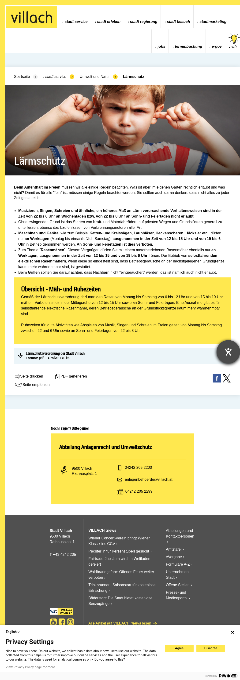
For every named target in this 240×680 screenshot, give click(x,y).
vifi (234, 40)
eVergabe (174, 557)
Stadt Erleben (108, 22)
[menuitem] (75, 16)
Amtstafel (174, 549)
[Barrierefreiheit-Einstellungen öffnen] (228, 352)
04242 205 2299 (139, 491)
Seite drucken (28, 377)
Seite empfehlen (32, 385)
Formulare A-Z (178, 564)
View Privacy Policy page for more (30, 667)
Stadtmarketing (213, 22)
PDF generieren (70, 377)
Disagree (210, 648)
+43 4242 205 (64, 554)
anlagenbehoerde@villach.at (148, 479)
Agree (179, 648)
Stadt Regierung (143, 22)
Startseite (22, 77)
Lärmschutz (133, 77)
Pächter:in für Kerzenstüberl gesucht (118, 551)
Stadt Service (76, 22)
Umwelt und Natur (95, 77)
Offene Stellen (178, 585)
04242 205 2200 (138, 467)
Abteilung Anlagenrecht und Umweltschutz (105, 447)
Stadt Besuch (178, 22)
